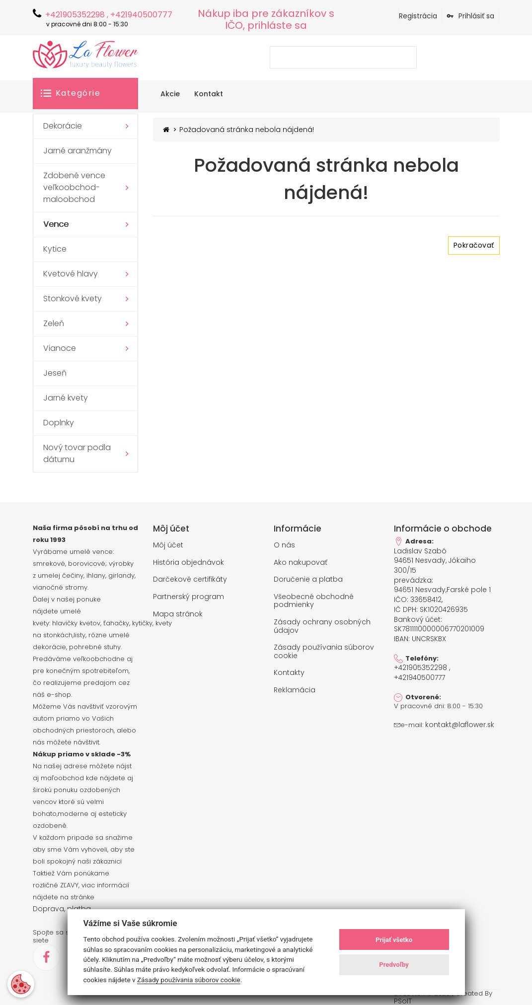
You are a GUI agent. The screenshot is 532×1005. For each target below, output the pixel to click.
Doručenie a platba (308, 578)
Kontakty (289, 668)
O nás (284, 545)
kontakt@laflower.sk (456, 709)
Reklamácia (294, 685)
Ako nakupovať (300, 562)
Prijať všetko (394, 939)
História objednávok (188, 562)
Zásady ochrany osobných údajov (322, 623)
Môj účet (168, 545)
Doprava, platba (59, 909)
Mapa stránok (178, 612)
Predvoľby (394, 964)
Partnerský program (188, 595)
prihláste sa (277, 25)
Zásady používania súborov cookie (324, 647)
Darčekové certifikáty (190, 578)
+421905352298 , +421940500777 (421, 657)
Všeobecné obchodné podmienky (314, 598)
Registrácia (418, 16)
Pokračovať (473, 245)
